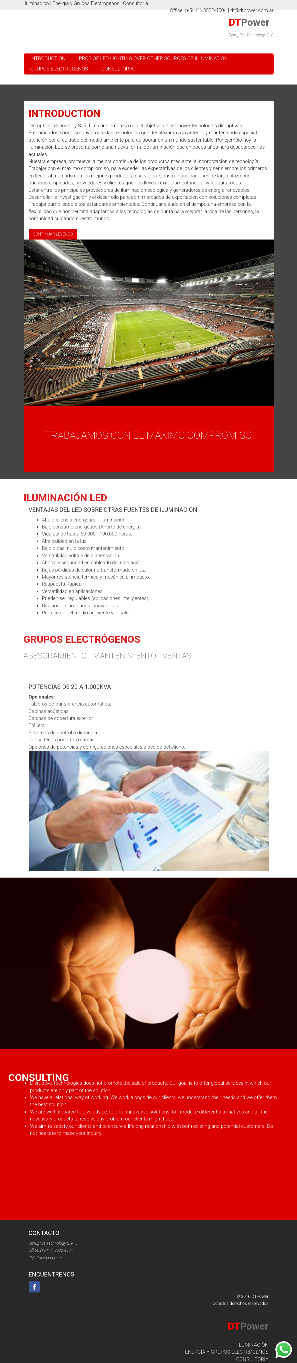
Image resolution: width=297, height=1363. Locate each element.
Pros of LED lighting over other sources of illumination (153, 58)
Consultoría (117, 69)
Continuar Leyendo (53, 236)
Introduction (48, 58)
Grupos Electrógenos (59, 69)
